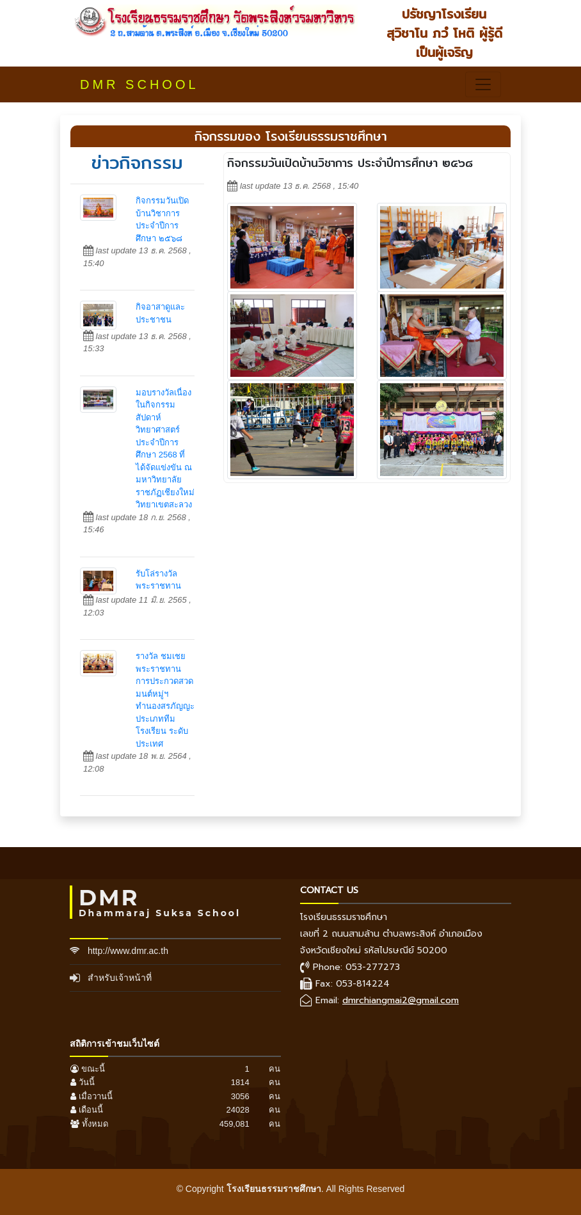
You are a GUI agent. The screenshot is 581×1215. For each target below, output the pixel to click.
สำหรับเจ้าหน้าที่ (120, 978)
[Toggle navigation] (483, 84)
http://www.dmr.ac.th (128, 951)
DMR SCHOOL (139, 84)
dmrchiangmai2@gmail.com (400, 1000)
